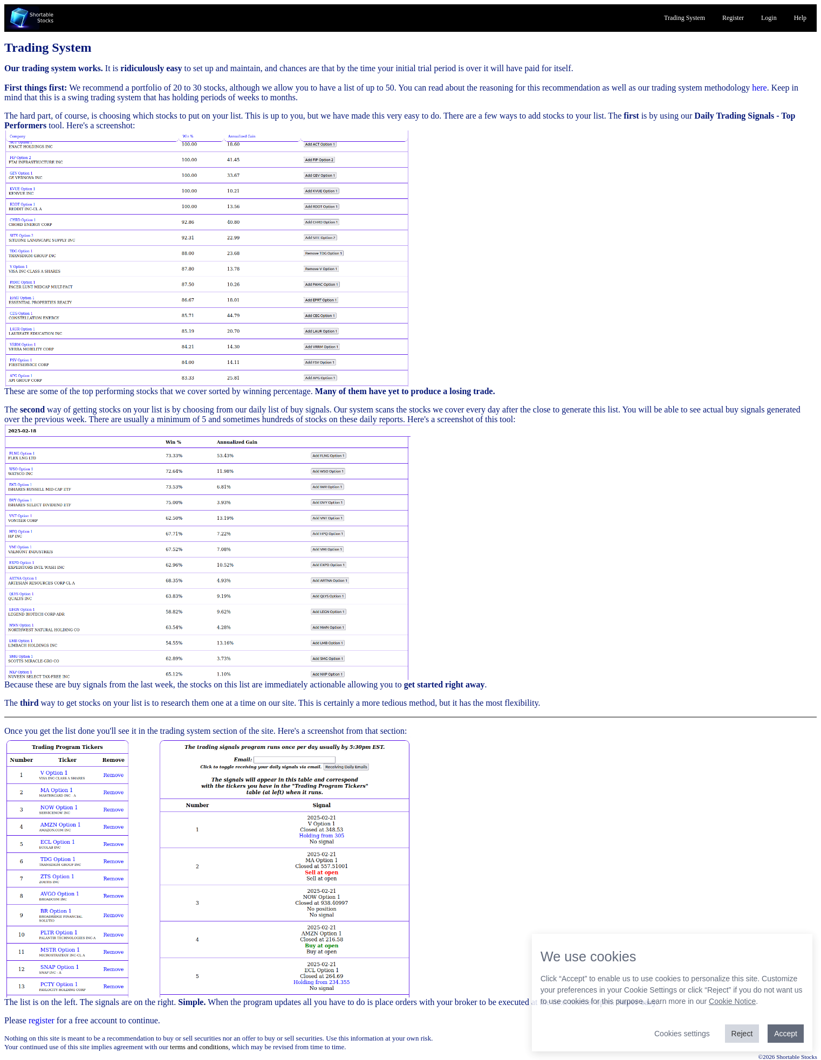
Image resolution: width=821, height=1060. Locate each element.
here (759, 87)
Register (733, 18)
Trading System (684, 18)
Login (769, 18)
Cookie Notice (732, 1001)
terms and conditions (199, 1047)
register (41, 1020)
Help (800, 18)
